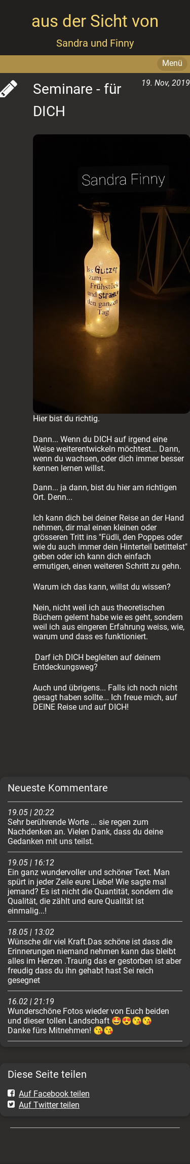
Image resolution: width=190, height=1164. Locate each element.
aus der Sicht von (95, 21)
